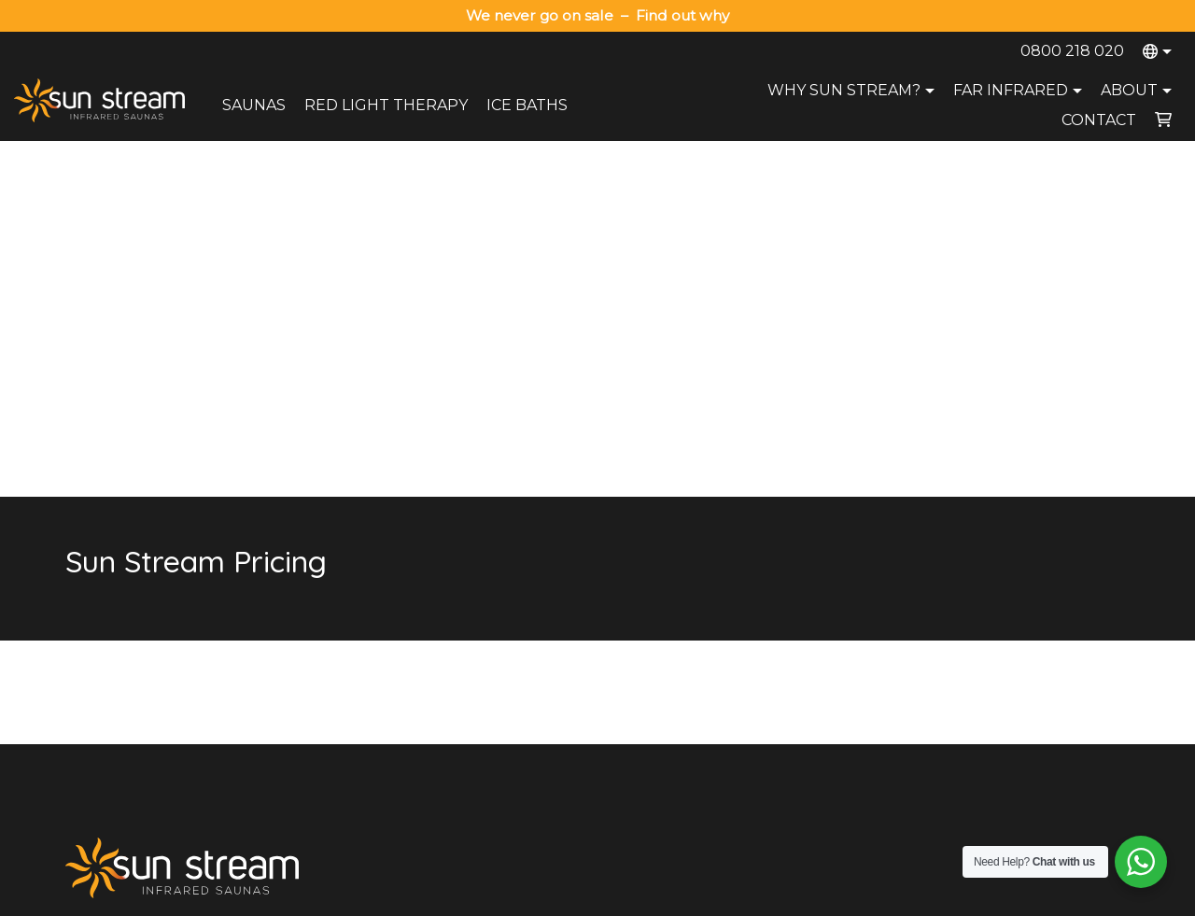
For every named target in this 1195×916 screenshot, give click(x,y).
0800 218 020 (1072, 51)
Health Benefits (765, 747)
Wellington (969, 674)
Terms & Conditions (558, 722)
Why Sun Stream (770, 649)
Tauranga (966, 649)
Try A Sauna (756, 674)
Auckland (966, 625)
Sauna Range (761, 625)
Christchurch (976, 698)
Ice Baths (527, 105)
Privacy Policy (691, 896)
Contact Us (534, 649)
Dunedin (963, 722)
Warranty (528, 674)
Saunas (254, 105)
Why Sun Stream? (853, 90)
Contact (1098, 120)
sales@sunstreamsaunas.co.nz (164, 650)
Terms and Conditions (806, 896)
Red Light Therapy (386, 105)
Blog (734, 722)
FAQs (737, 698)
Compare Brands (770, 771)
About (1138, 90)
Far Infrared (1020, 90)
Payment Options (552, 698)
